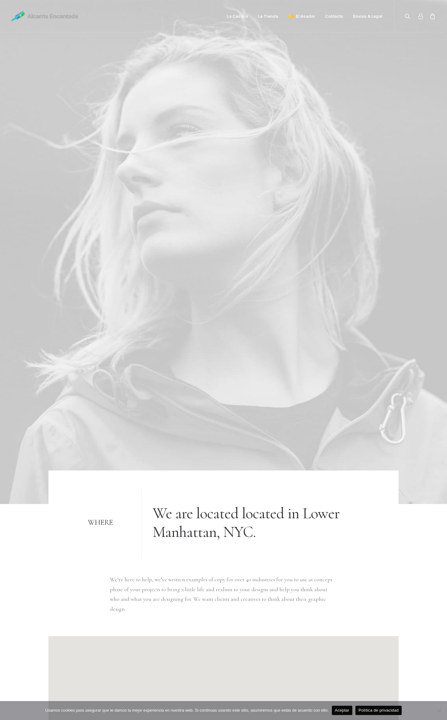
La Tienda (268, 16)
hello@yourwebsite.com (75, 621)
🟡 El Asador (301, 16)
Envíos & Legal (367, 16)
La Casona (237, 16)
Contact (182, 670)
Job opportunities (193, 650)
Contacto (334, 16)
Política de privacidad (379, 710)
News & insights (191, 660)
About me (184, 640)
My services (185, 631)
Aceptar (342, 710)
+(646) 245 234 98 (66, 631)
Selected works (189, 621)
